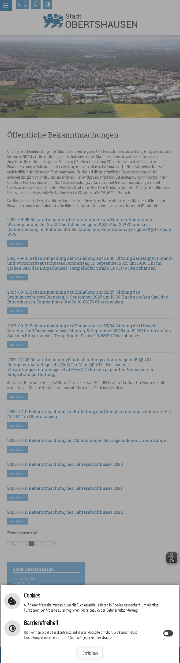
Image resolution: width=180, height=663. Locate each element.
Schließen (90, 653)
